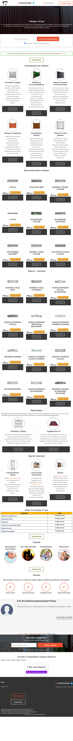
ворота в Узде (62, 476)
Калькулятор (49, 3)
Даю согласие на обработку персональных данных (36, 43)
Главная (20, 634)
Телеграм (63, 53)
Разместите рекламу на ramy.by (36, 672)
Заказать (12, 109)
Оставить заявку (66, 3)
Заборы (26, 634)
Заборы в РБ (4, 686)
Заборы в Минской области (38, 634)
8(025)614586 (25, 3)
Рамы (3, 682)
